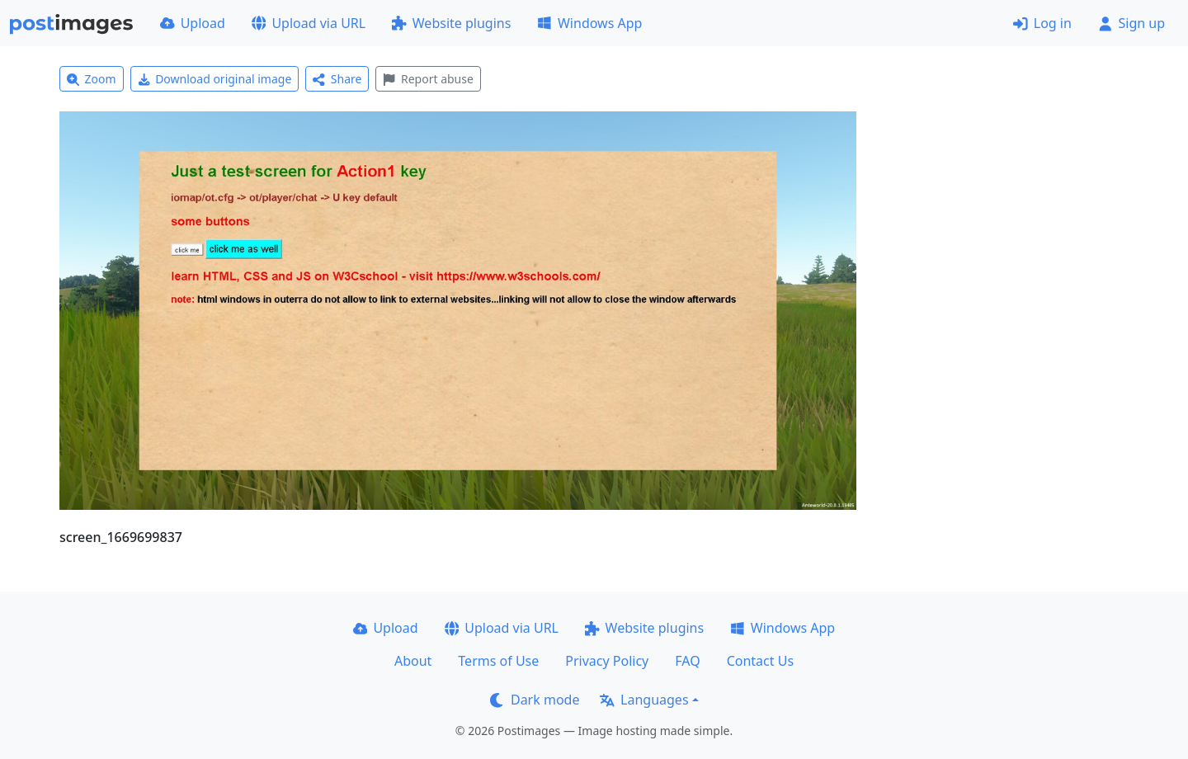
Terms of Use (498, 661)
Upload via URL (308, 23)
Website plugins (451, 23)
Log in (1042, 23)
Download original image (215, 79)
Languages (644, 700)
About (412, 661)
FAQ (687, 661)
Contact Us (760, 661)
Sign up (1131, 23)
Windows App (589, 23)
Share (337, 79)
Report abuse (428, 79)
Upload (192, 23)
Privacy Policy (606, 661)
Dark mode (534, 700)
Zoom (91, 79)
